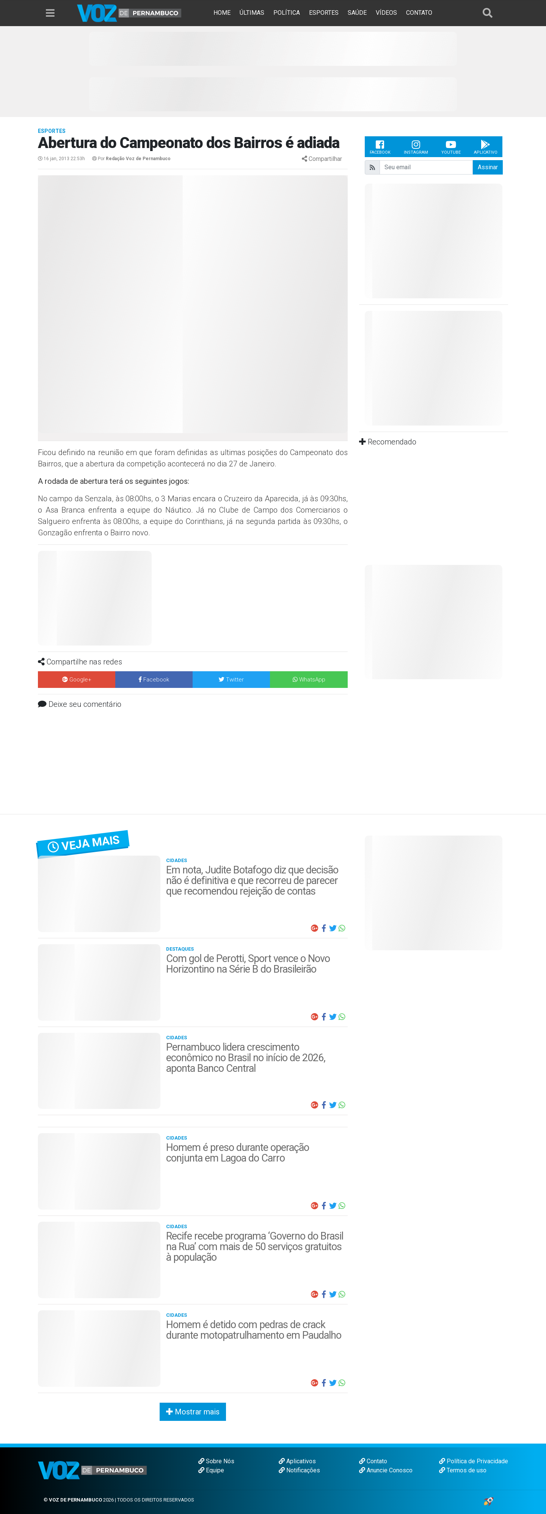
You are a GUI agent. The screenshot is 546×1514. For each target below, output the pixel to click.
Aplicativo (485, 147)
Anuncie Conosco (386, 1470)
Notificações (299, 1470)
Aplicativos (297, 1461)
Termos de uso (462, 1470)
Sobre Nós (216, 1461)
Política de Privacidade (473, 1461)
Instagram (416, 147)
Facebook (380, 147)
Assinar (488, 167)
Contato (373, 1461)
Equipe (211, 1470)
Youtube (451, 147)
